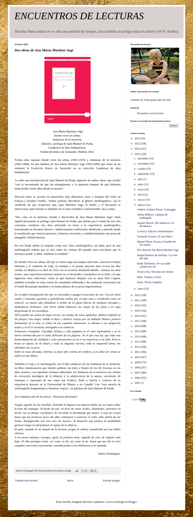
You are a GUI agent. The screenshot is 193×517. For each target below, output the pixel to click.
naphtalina (99, 501)
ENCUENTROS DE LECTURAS (79, 15)
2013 (137, 341)
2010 (137, 357)
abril (140, 194)
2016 (137, 326)
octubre (142, 168)
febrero (142, 205)
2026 (137, 138)
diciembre (143, 158)
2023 (137, 154)
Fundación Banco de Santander (52, 168)
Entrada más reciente (26, 480)
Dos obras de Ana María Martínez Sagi (157, 249)
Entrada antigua (111, 480)
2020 (137, 305)
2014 (137, 336)
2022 (137, 295)
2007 (137, 372)
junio (141, 184)
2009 (137, 362)
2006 (137, 377)
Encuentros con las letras (150, 113)
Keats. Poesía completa (149, 282)
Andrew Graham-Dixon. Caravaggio (156, 209)
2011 (137, 352)
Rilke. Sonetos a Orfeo (149, 277)
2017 (137, 321)
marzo (141, 199)
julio (140, 179)
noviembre (144, 163)
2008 (137, 367)
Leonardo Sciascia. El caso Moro (154, 236)
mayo (141, 189)
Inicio (70, 480)
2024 (137, 148)
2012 (137, 346)
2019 (137, 310)
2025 (137, 143)
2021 (137, 300)
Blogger (132, 501)
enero (141, 288)
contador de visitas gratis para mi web (151, 99)
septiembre (144, 173)
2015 (137, 331)
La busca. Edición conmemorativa (155, 231)
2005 (137, 382)
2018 (137, 315)
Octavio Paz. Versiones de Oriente (155, 271)
